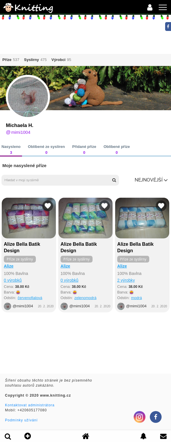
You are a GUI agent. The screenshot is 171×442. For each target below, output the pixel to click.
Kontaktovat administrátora (30, 405)
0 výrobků (13, 280)
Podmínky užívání (21, 420)
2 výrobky (126, 280)
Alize (9, 266)
